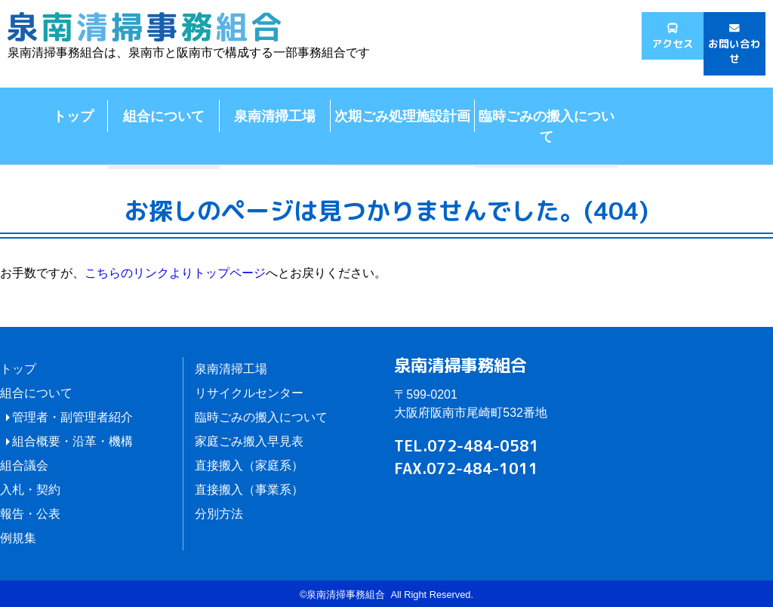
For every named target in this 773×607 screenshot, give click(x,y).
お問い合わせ (734, 51)
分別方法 (219, 513)
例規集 (18, 538)
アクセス (672, 43)
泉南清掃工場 (275, 115)
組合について (164, 115)
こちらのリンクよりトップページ (175, 273)
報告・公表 (30, 513)
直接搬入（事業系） (249, 489)
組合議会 (24, 465)
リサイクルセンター (249, 393)
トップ (73, 115)
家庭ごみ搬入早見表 (249, 441)
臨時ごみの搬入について (546, 125)
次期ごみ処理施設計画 (402, 115)
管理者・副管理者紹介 (72, 417)
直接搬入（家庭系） (249, 465)
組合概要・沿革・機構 (72, 441)
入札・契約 (30, 489)
